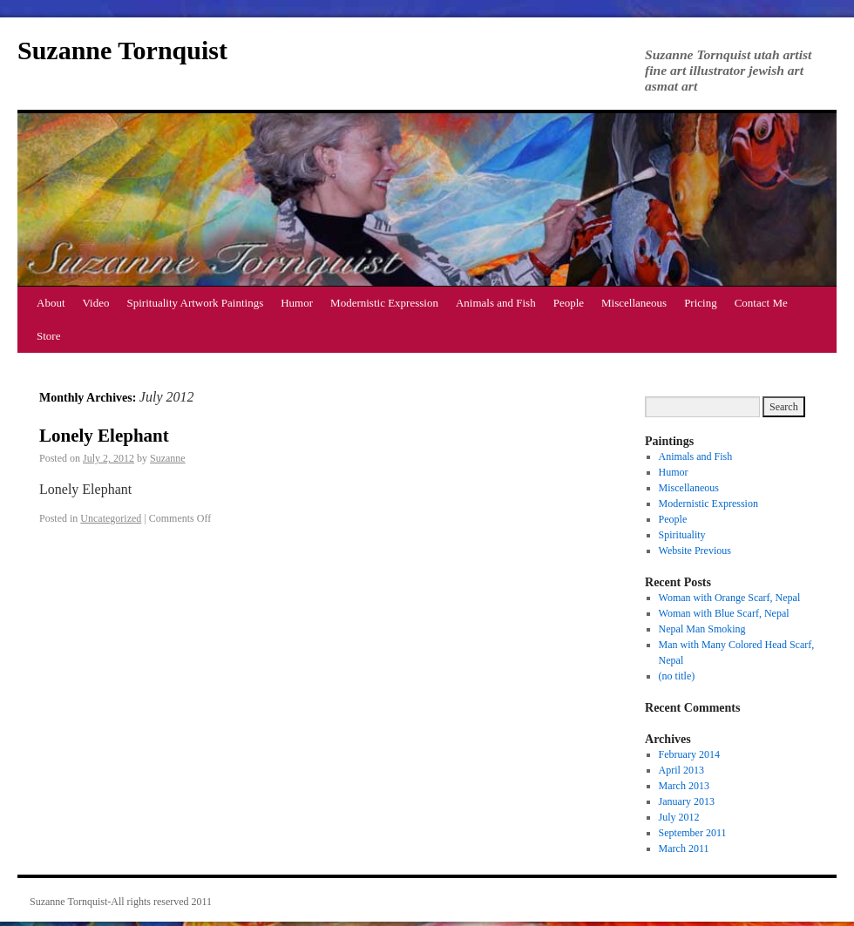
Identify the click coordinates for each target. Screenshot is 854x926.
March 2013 (684, 786)
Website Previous (695, 550)
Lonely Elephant (104, 435)
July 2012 (679, 817)
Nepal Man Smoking (702, 629)
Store (48, 335)
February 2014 (689, 754)
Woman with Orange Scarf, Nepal (730, 597)
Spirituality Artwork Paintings (195, 302)
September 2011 (693, 833)
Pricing (700, 302)
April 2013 (681, 770)
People (568, 302)
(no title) (677, 676)
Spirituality (682, 535)
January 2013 (687, 801)
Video (96, 302)
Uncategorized (110, 518)
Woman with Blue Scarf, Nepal (724, 613)
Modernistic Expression (384, 302)
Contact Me (761, 302)
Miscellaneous (634, 302)
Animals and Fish (496, 302)
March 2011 (684, 848)
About (51, 302)
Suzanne (168, 458)
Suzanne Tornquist (122, 50)
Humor (297, 302)
